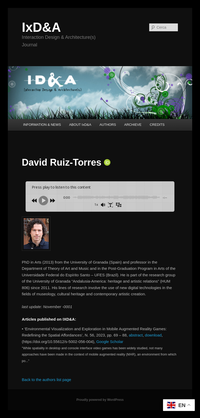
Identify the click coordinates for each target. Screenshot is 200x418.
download (153, 335)
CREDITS (157, 125)
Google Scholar (109, 341)
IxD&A (41, 27)
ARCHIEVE (132, 125)
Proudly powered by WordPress (99, 400)
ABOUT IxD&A (80, 125)
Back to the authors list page (46, 379)
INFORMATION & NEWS (42, 125)
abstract (136, 335)
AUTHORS (107, 125)
